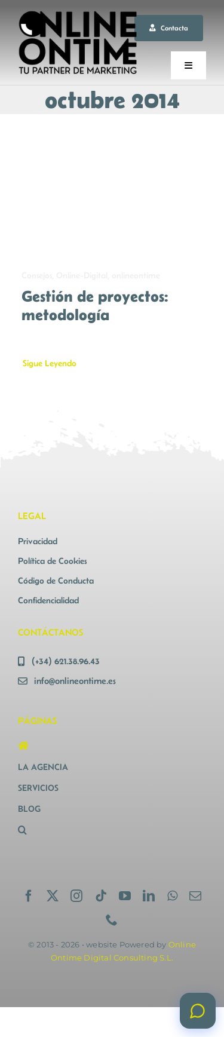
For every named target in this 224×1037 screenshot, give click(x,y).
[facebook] (29, 896)
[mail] (195, 896)
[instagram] (76, 896)
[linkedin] (149, 896)
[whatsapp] (172, 896)
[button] (63, 830)
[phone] (112, 920)
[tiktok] (101, 896)
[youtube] (125, 896)
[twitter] (53, 896)
